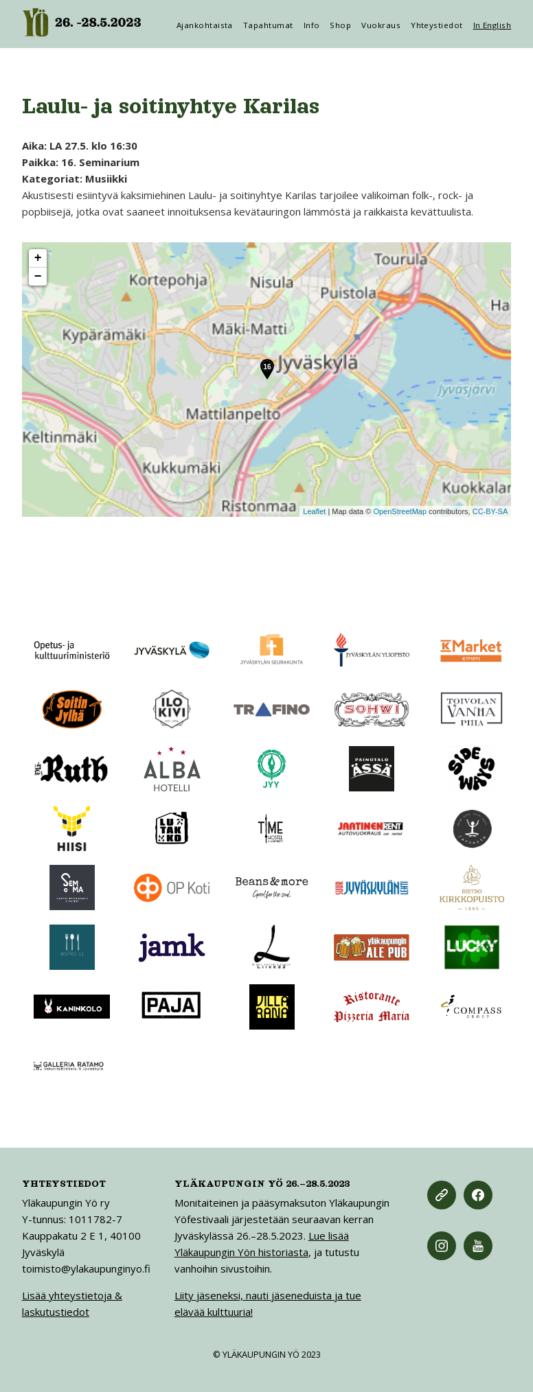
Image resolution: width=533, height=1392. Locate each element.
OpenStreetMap (400, 511)
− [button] (38, 276)
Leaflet (314, 511)
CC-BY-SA (490, 511)
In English (492, 25)
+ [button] (38, 258)
